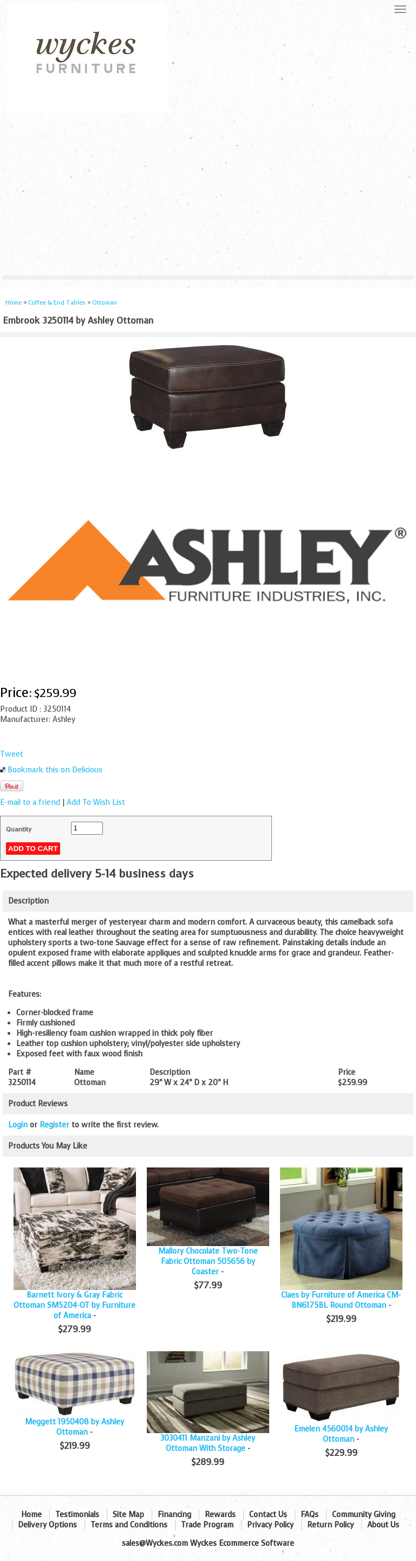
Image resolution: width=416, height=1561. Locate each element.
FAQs (309, 1515)
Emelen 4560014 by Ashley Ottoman (341, 1434)
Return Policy (330, 1525)
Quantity (18, 829)
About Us (383, 1525)
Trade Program (207, 1525)
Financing (174, 1515)
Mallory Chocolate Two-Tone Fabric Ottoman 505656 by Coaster (208, 1261)
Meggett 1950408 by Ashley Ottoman (74, 1427)
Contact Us (268, 1515)
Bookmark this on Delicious (55, 770)
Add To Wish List (96, 802)
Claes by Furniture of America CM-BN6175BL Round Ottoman (341, 1300)
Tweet (11, 754)
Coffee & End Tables (57, 303)
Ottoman (104, 303)
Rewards (220, 1515)
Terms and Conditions (128, 1525)
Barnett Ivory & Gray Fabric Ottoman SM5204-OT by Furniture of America (74, 1305)
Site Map (128, 1515)
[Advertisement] (208, 194)
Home (13, 303)
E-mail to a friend (30, 802)
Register (54, 1125)
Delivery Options (47, 1525)
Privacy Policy (270, 1525)
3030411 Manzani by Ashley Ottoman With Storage (207, 1443)
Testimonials (77, 1515)
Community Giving (363, 1515)
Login (18, 1125)
